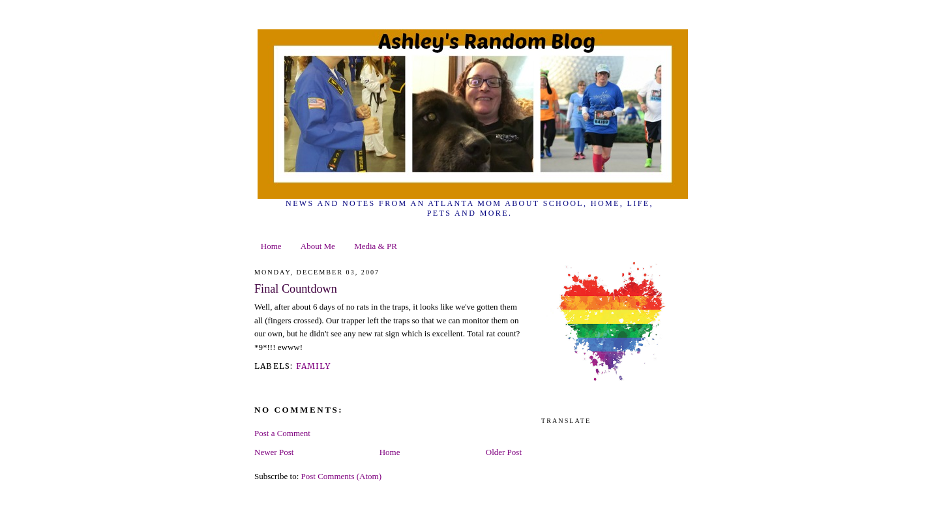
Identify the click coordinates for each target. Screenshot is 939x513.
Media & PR (375, 246)
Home (271, 246)
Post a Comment (282, 433)
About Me (318, 246)
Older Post (504, 452)
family (313, 366)
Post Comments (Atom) (341, 476)
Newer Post (273, 452)
